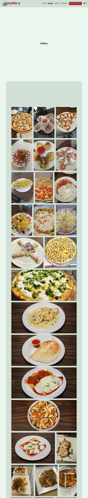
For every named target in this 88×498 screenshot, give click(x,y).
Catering (64, 3)
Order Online (75, 3)
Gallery (50, 3)
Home (44, 3)
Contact (57, 3)
